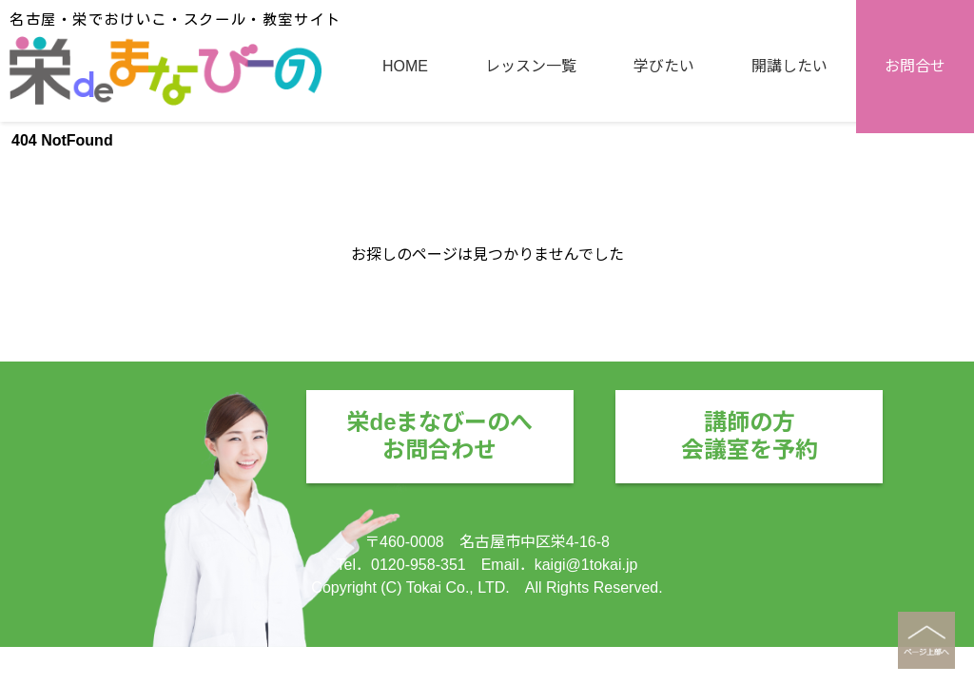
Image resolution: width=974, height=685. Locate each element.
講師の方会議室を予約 (749, 435)
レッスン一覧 (530, 193)
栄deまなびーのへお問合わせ (439, 435)
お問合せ (915, 193)
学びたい (663, 193)
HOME (405, 193)
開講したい (789, 193)
